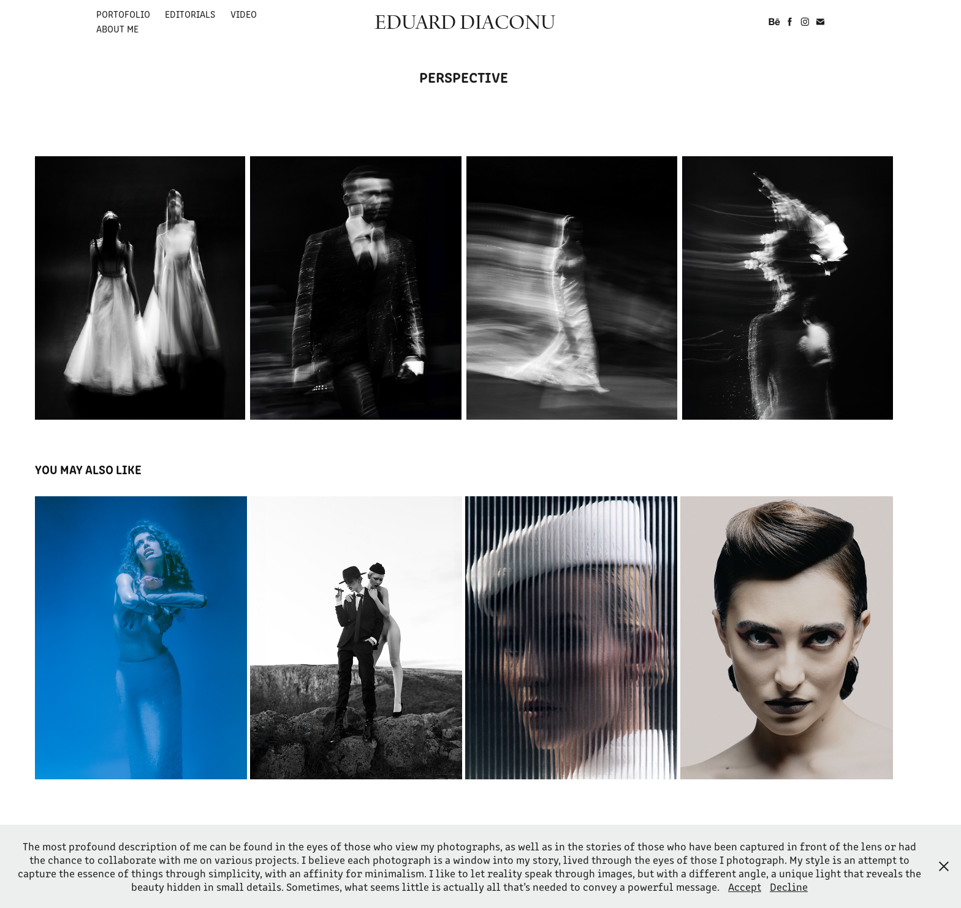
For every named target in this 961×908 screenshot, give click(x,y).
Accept (744, 886)
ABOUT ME (117, 28)
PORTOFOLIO (123, 13)
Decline (789, 886)
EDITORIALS (190, 13)
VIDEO (243, 13)
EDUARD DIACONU (464, 21)
